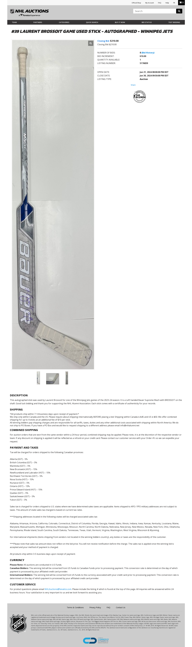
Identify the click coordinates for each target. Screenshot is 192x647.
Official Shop (136, 3)
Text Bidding (174, 22)
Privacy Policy (95, 607)
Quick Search (92, 22)
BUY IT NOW (120, 22)
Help (167, 3)
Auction (144, 79)
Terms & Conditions (75, 607)
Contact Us (120, 607)
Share (133, 85)
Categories (64, 22)
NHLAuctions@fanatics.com (58, 589)
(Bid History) (147, 52)
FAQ (159, 3)
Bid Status (147, 22)
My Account (149, 3)
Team (14, 22)
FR (174, 3)
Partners (37, 22)
